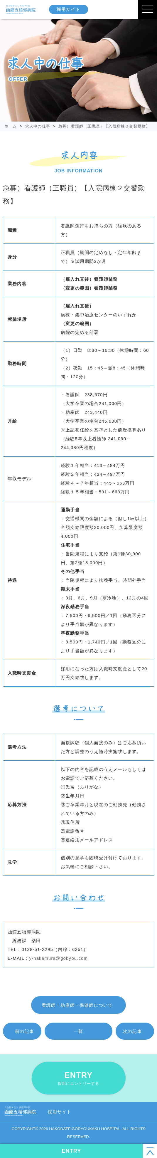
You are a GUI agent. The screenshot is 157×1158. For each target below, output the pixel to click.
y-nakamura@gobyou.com (58, 958)
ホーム (10, 126)
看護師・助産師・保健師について (77, 1005)
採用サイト (69, 9)
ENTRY (79, 1078)
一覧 (78, 1031)
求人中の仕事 (37, 126)
